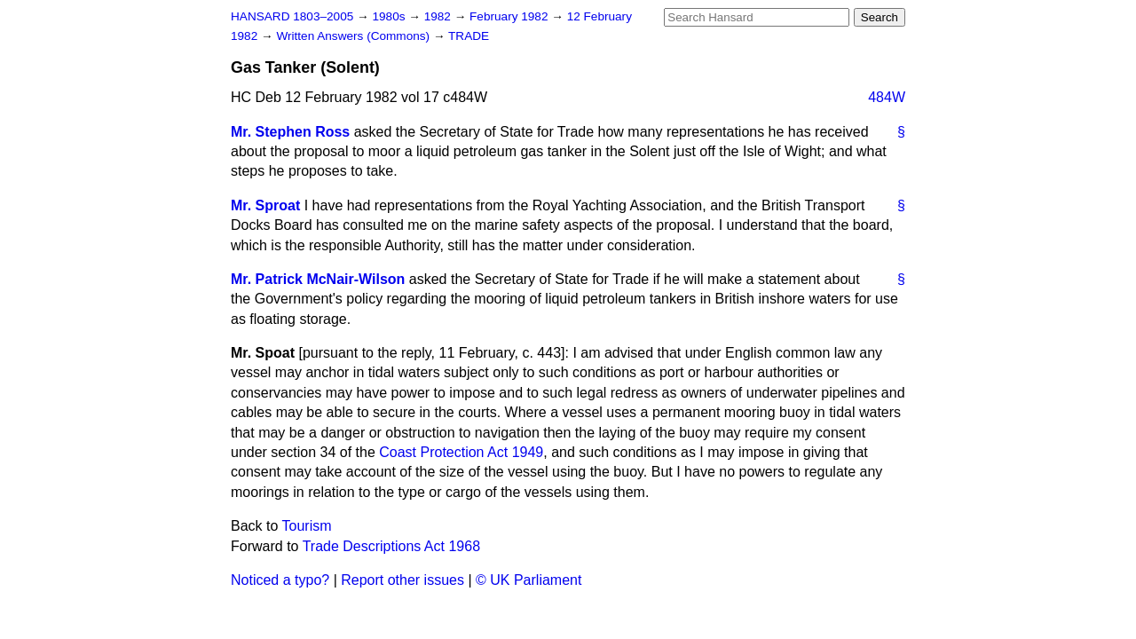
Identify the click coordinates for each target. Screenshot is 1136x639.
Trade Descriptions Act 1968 (391, 546)
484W (886, 97)
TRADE (468, 36)
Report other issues (402, 580)
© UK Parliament (528, 580)
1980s (390, 16)
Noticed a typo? (280, 580)
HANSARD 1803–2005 (292, 16)
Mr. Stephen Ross (290, 131)
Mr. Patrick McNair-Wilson (318, 279)
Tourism (307, 525)
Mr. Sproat (265, 205)
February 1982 (510, 16)
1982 (439, 16)
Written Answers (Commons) (354, 36)
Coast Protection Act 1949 (461, 452)
